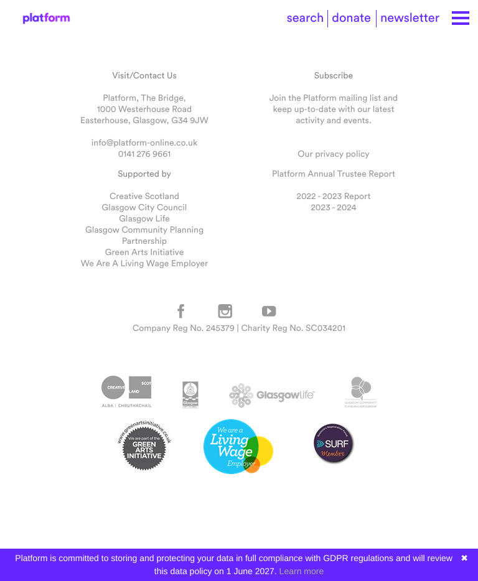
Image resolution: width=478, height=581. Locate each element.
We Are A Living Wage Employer (144, 263)
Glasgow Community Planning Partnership (144, 235)
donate (351, 18)
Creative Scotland (144, 196)
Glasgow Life (144, 218)
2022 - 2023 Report (334, 196)
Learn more (301, 571)
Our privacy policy (333, 153)
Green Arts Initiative (144, 252)
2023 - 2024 (333, 207)
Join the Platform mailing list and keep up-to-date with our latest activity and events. (333, 109)
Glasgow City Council (144, 207)
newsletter (409, 18)
